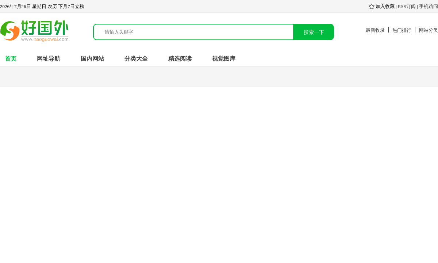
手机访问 (428, 6)
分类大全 (136, 59)
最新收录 (375, 30)
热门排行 (401, 30)
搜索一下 (314, 32)
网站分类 (428, 30)
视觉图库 (223, 59)
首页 (10, 59)
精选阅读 (180, 59)
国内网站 (92, 59)
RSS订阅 (407, 6)
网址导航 (48, 59)
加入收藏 (382, 6)
